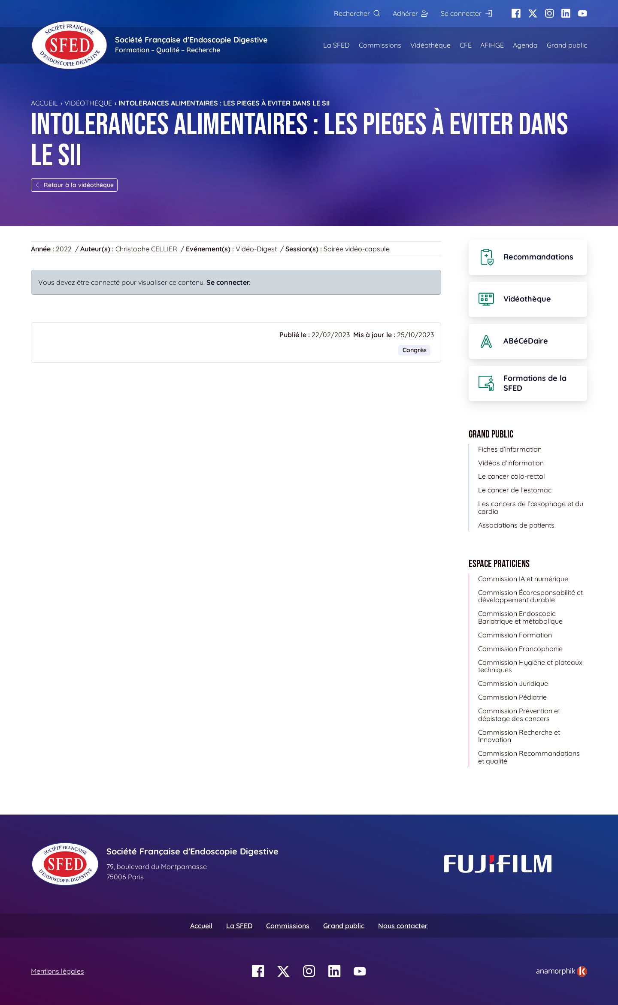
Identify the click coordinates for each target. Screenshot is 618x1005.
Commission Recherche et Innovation (519, 736)
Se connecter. (228, 282)
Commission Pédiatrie (512, 697)
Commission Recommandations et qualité (529, 757)
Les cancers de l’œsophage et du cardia (530, 507)
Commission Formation (515, 635)
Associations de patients (516, 525)
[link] (561, 971)
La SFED (336, 45)
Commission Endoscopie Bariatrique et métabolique (520, 617)
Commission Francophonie (520, 648)
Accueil (44, 103)
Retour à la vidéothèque (74, 185)
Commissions (380, 45)
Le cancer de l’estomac (514, 490)
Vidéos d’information (511, 463)
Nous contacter (403, 925)
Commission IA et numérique (523, 578)
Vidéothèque (430, 45)
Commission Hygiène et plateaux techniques (530, 666)
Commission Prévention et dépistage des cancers (519, 714)
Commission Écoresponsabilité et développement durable (530, 596)
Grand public (567, 45)
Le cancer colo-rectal (511, 476)
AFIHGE (492, 45)
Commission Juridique (513, 683)
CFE (466, 45)
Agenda (525, 45)
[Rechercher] (357, 13)
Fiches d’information (510, 449)
